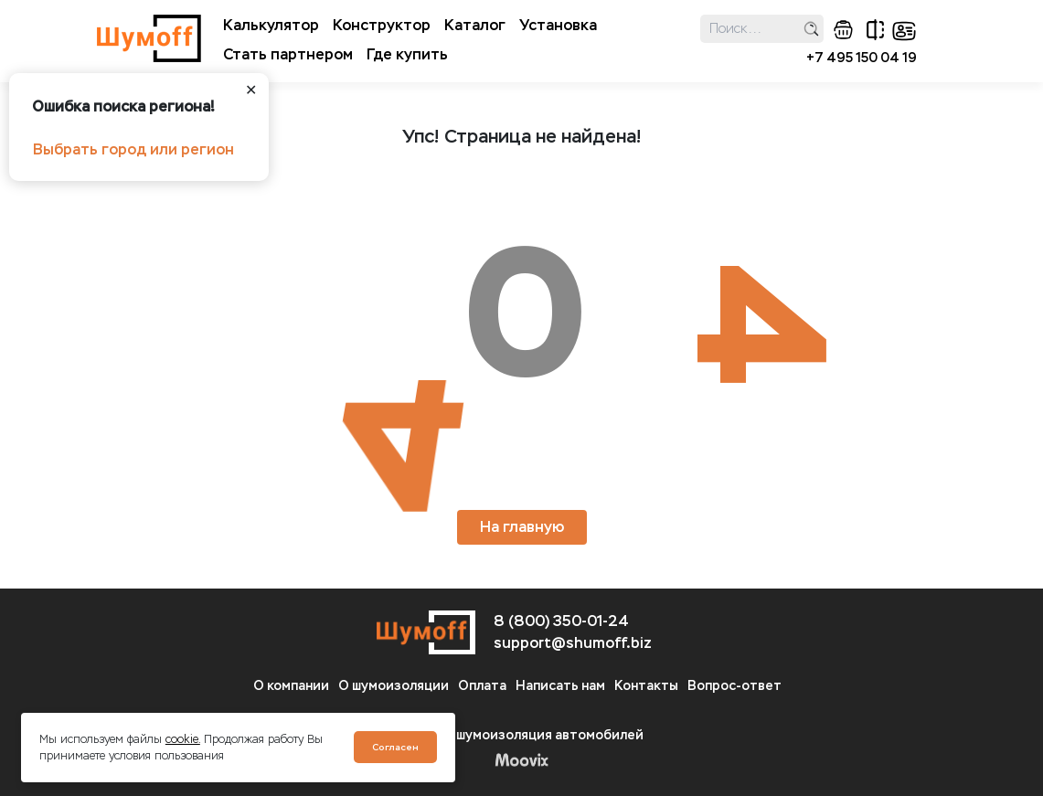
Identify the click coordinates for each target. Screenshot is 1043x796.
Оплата (482, 686)
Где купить (407, 54)
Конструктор (382, 25)
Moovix (521, 759)
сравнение (875, 29)
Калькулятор (271, 25)
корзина (843, 29)
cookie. (182, 739)
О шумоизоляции (393, 686)
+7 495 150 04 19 (861, 58)
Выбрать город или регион (133, 149)
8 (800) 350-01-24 (561, 621)
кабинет (904, 31)
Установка (558, 25)
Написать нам (560, 686)
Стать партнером (288, 54)
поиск (811, 28)
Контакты (646, 686)
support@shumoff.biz (573, 643)
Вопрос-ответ (734, 686)
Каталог (475, 25)
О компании (291, 686)
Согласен (395, 747)
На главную (522, 527)
